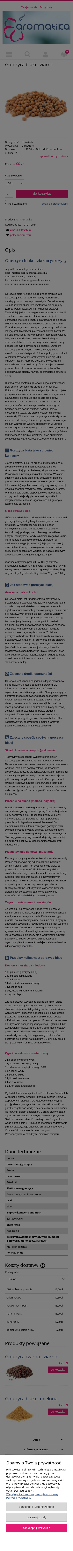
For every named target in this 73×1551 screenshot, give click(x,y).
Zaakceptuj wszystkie (36, 1528)
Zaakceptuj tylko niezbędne (36, 1506)
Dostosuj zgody (36, 1517)
